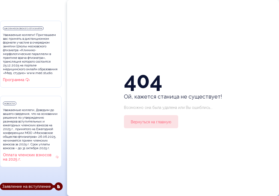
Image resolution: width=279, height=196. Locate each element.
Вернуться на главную (151, 122)
